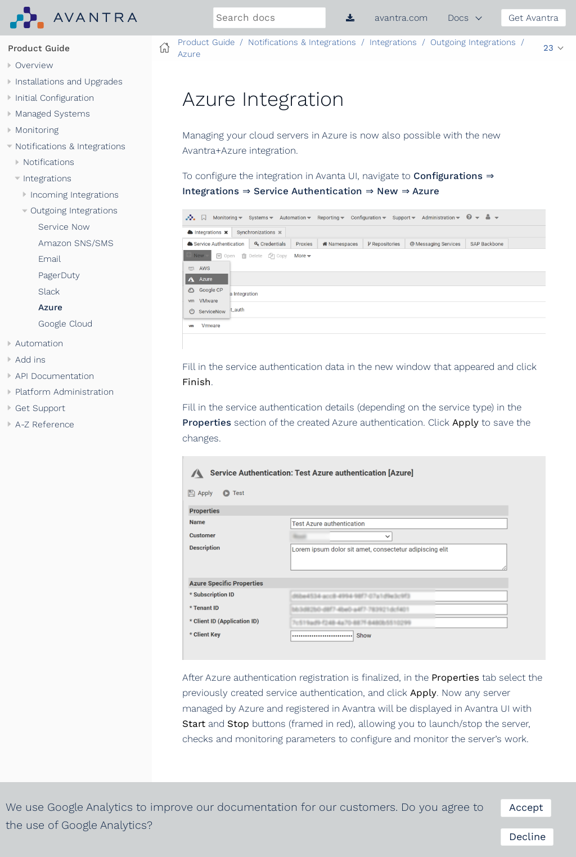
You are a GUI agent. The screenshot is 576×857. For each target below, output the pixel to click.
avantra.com (401, 17)
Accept (526, 807)
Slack (49, 292)
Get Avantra (533, 17)
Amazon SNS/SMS (76, 243)
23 (548, 48)
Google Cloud (65, 324)
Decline (527, 836)
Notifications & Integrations (70, 146)
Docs (458, 17)
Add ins (30, 360)
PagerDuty (59, 275)
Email (49, 259)
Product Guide (39, 48)
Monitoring (36, 130)
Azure (50, 307)
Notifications (48, 162)
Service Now (64, 227)
